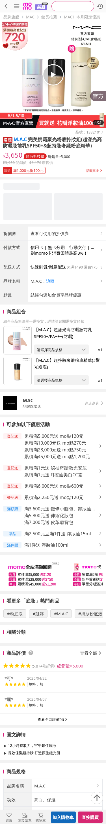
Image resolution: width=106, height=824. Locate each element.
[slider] (53, 573)
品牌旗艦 (11, 17)
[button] (7, 139)
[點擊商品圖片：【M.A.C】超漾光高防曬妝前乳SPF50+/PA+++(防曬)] (17, 340)
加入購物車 (63, 817)
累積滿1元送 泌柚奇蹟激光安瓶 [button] (55, 468)
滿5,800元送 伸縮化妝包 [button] (48, 515)
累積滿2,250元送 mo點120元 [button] (53, 497)
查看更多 (53, 765)
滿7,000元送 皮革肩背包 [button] (48, 522)
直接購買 (90, 817)
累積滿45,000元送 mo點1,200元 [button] (57, 456)
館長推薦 (49, 17)
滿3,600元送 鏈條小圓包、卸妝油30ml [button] (57, 509)
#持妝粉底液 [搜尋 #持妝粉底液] (90, 613)
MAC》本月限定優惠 (82, 17)
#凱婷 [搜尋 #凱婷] (38, 613)
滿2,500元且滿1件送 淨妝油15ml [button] (57, 534)
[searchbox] (72, 6)
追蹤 (50, 281)
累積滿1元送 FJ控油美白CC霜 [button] (53, 475)
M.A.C (20, 139)
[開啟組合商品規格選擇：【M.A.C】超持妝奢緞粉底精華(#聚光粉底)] (61, 380)
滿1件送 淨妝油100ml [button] (46, 545)
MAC (30, 17)
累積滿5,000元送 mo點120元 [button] (53, 436)
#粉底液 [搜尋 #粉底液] (15, 613)
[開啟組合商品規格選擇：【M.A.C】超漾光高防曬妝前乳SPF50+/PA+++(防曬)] (61, 349)
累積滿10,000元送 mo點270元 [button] (55, 443)
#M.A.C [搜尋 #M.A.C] (61, 613)
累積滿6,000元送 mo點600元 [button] (53, 486)
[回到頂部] (97, 798)
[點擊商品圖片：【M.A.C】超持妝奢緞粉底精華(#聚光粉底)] (17, 371)
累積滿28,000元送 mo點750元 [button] (55, 450)
